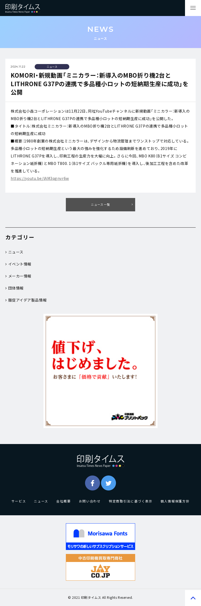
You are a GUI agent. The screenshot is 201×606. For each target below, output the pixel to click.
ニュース (14, 252)
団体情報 (14, 288)
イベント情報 (18, 264)
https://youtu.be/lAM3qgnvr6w (40, 178)
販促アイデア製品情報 (26, 300)
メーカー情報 (18, 276)
